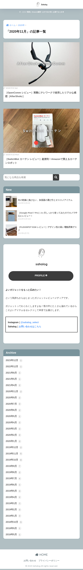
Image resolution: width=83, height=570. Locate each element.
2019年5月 (13, 492)
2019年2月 (13, 510)
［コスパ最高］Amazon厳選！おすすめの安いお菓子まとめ (41, 12)
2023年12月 (14, 360)
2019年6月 (13, 485)
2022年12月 (14, 366)
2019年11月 (14, 454)
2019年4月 (13, 498)
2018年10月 (14, 523)
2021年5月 (13, 379)
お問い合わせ (30, 562)
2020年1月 (13, 441)
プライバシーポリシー (49, 562)
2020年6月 (13, 410)
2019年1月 (13, 517)
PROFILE (41, 275)
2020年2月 (13, 435)
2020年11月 (14, 391)
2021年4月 (13, 385)
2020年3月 (13, 429)
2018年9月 (13, 529)
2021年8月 (13, 373)
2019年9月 (13, 467)
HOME (41, 556)
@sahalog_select (30, 322)
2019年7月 (13, 479)
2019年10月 (14, 460)
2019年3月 (13, 504)
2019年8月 (13, 473)
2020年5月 (13, 416)
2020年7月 (13, 404)
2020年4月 (13, 423)
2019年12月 (14, 448)
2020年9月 (13, 398)
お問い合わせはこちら (30, 326)
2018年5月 (13, 535)
